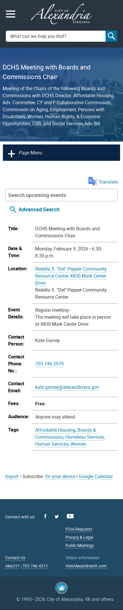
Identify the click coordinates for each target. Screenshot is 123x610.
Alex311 (12, 566)
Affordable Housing (55, 430)
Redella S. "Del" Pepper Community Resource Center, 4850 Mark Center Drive (71, 276)
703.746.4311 (35, 566)
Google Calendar (96, 476)
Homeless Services (84, 437)
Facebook (45, 516)
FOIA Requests (78, 529)
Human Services (52, 444)
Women (78, 444)
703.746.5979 (49, 363)
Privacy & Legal (79, 537)
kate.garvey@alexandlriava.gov (67, 387)
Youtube (70, 516)
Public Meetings (79, 545)
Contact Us (15, 557)
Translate (103, 182)
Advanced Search (39, 209)
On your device (60, 476)
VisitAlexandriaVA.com (85, 566)
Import (12, 476)
